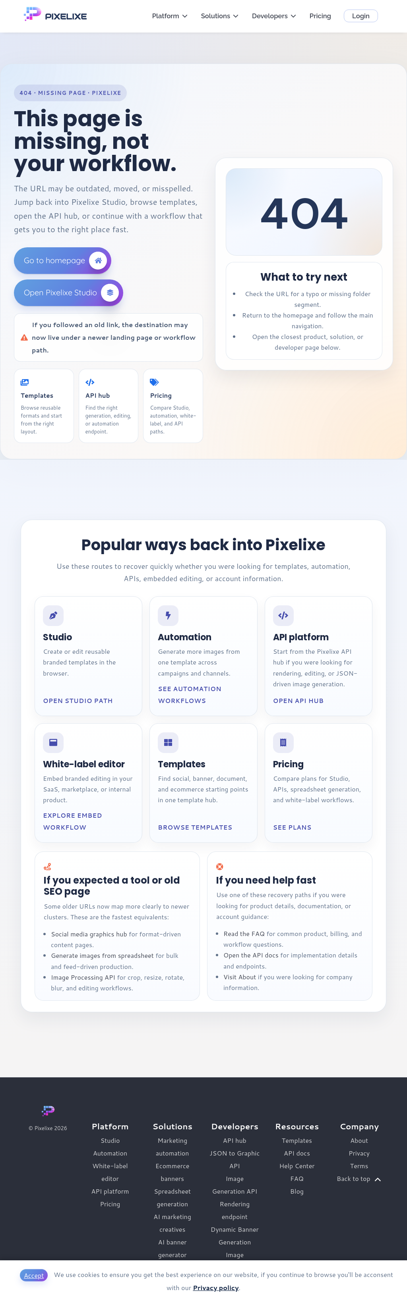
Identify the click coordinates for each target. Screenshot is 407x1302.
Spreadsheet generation (172, 1197)
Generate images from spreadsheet (102, 955)
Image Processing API (83, 977)
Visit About (239, 976)
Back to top (359, 1178)
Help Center (296, 1165)
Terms (359, 1165)
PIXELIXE (66, 16)
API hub (234, 1140)
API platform (110, 1191)
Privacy (359, 1153)
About (359, 1140)
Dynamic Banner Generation (235, 1235)
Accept (34, 1275)
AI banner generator (172, 1248)
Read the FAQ (244, 933)
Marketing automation (172, 1147)
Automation (110, 1153)
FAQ (297, 1178)
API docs (297, 1153)
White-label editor (110, 1172)
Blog (297, 1191)
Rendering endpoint (234, 1210)
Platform (170, 16)
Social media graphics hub (89, 933)
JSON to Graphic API (234, 1159)
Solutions (220, 16)
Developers (274, 16)
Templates (297, 1140)
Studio (110, 1140)
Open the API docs (251, 954)
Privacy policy (215, 1287)
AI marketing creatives (172, 1223)
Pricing (320, 16)
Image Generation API (235, 1185)
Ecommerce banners (172, 1172)
